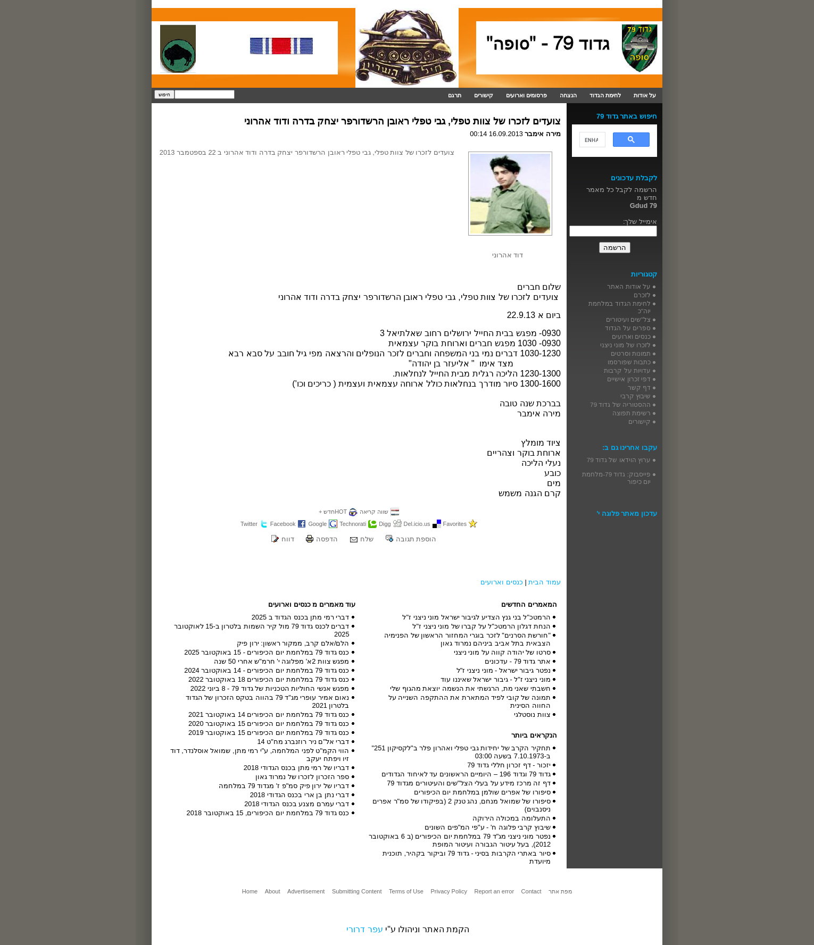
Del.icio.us (417, 524)
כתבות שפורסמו (629, 361)
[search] (591, 140)
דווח (287, 539)
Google (317, 524)
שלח (366, 539)
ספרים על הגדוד (628, 327)
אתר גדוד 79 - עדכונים (518, 661)
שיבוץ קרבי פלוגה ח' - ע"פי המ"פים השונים (488, 827)
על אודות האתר (629, 286)
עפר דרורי (364, 929)
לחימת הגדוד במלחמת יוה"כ (619, 307)
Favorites (455, 524)
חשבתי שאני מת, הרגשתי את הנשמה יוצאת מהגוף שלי (470, 688)
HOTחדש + (333, 511)
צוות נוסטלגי (532, 714)
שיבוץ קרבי (635, 395)
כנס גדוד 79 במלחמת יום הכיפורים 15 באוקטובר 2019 (268, 733)
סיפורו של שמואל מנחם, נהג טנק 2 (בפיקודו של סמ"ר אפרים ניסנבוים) (461, 805)
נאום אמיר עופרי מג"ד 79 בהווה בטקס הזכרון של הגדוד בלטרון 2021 (268, 701)
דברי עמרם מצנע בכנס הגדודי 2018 (296, 804)
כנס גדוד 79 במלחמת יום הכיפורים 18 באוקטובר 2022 (268, 679)
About (272, 891)
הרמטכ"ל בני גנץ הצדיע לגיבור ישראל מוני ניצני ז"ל (476, 617)
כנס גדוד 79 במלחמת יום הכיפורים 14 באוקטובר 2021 (268, 714)
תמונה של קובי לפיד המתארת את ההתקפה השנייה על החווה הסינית (469, 701)
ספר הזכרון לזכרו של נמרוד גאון (302, 777)
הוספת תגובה (416, 539)
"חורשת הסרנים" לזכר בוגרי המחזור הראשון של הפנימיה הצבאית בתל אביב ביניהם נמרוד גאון (467, 639)
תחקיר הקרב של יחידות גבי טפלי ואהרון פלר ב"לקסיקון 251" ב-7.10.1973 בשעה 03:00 (461, 752)
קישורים (483, 95)
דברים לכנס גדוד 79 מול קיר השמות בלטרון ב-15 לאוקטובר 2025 (262, 630)
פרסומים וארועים (526, 95)
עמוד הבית (544, 582)
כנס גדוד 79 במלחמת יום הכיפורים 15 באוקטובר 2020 (268, 723)
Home (250, 891)
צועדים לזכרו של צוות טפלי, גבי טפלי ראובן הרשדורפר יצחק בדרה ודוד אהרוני (402, 121)
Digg (385, 524)
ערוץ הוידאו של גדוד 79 (619, 459)
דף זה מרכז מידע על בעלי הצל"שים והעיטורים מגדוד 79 (469, 783)
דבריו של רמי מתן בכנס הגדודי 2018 (297, 768)
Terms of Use (406, 891)
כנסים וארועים (501, 582)
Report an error (494, 891)
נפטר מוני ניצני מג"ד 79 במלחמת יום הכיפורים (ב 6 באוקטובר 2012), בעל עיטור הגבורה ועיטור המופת (460, 840)
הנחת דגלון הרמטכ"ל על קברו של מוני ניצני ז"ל (481, 626)
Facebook (283, 524)
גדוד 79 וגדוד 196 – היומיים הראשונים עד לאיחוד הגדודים (466, 774)
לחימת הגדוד (605, 95)
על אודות (645, 95)
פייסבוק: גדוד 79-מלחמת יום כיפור (616, 478)
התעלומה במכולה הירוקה (511, 818)
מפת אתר (560, 891)
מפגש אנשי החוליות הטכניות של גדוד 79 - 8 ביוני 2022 (270, 688)
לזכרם (642, 294)
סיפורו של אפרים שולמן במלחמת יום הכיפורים (482, 792)
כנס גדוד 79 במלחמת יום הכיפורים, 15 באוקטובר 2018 (268, 813)
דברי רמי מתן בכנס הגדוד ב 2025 (301, 617)
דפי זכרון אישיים (629, 378)
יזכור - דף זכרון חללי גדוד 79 (509, 765)
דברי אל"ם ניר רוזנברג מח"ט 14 (303, 742)
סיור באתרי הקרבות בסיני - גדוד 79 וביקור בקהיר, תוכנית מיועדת (467, 857)
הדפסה (327, 539)
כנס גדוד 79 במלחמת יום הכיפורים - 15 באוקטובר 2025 (266, 652)
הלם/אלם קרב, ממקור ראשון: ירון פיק (293, 643)
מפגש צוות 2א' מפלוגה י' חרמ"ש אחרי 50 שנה (281, 661)
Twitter (249, 524)
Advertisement (306, 891)
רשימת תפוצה (631, 412)
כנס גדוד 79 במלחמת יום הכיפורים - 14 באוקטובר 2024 (266, 670)
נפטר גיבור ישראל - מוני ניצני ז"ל (503, 670)
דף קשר (639, 387)
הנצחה (568, 95)
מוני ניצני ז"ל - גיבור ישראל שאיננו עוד (496, 679)
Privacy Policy (448, 891)
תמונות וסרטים (631, 353)
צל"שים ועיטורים (628, 319)
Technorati (352, 524)
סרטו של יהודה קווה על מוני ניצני (502, 652)
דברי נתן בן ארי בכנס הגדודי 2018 (300, 795)
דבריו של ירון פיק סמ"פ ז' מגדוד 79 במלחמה (284, 786)
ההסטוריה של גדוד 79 (620, 404)
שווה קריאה (374, 511)
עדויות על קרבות (627, 370)
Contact (531, 891)
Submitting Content (357, 891)
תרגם (454, 95)
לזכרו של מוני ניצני (625, 344)
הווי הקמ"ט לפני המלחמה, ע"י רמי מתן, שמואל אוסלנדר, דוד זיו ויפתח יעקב (260, 755)
